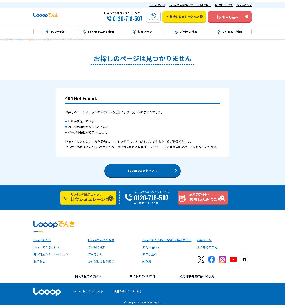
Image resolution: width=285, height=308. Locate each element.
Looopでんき (157, 3)
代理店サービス (224, 3)
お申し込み (149, 257)
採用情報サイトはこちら (128, 294)
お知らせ (39, 264)
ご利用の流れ (96, 249)
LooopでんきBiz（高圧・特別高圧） (190, 3)
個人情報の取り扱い (88, 279)
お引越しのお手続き (101, 264)
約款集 (146, 264)
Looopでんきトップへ (142, 170)
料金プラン (204, 242)
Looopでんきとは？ (46, 249)
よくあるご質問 (207, 249)
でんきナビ (95, 257)
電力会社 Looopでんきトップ (20, 39)
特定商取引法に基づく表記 (197, 279)
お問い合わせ (244, 3)
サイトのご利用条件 (142, 279)
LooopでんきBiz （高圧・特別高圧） (166, 242)
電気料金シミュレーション (50, 257)
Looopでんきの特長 (101, 242)
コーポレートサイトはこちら (86, 294)
